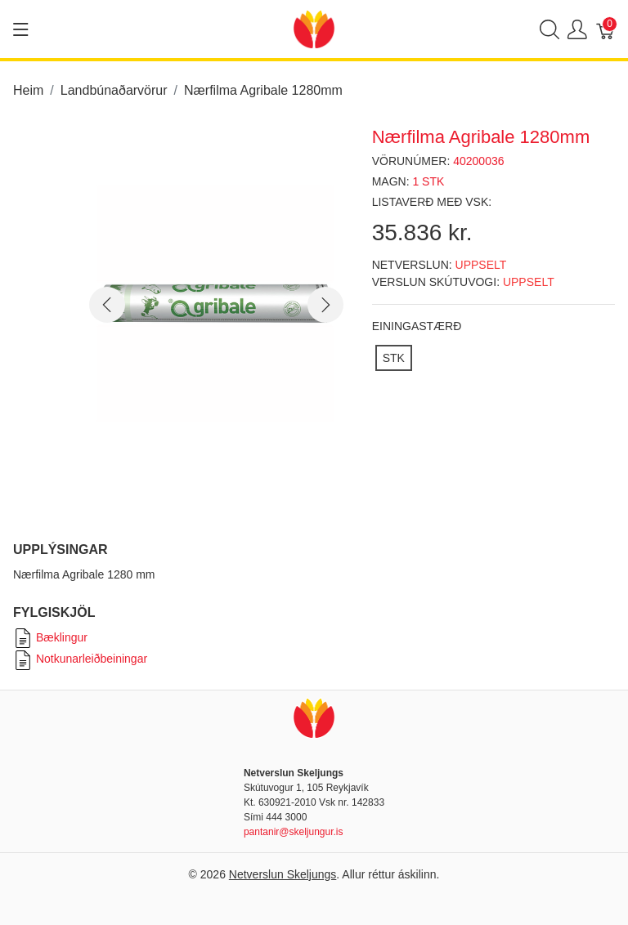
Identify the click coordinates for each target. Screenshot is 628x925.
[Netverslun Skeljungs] (314, 28)
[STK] (393, 358)
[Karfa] (606, 29)
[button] (107, 305)
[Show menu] (21, 29)
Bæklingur (50, 637)
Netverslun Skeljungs (283, 874)
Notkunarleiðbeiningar (80, 658)
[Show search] (549, 29)
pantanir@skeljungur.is (293, 832)
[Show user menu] (577, 29)
